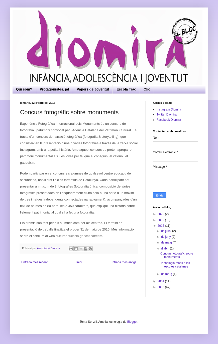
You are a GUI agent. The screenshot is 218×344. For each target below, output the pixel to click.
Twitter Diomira (167, 114)
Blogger (132, 322)
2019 (161, 220)
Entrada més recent (34, 262)
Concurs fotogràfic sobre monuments (176, 255)
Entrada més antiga (124, 262)
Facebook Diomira (169, 120)
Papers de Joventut (93, 89)
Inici (79, 262)
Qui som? (24, 89)
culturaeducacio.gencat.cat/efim (79, 236)
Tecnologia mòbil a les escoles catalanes (175, 264)
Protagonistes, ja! (54, 89)
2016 (161, 226)
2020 (161, 214)
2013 (161, 287)
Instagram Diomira (169, 109)
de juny (166, 236)
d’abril (165, 248)
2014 (161, 281)
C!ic (147, 89)
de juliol (166, 231)
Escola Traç (126, 89)
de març (167, 274)
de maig (167, 242)
